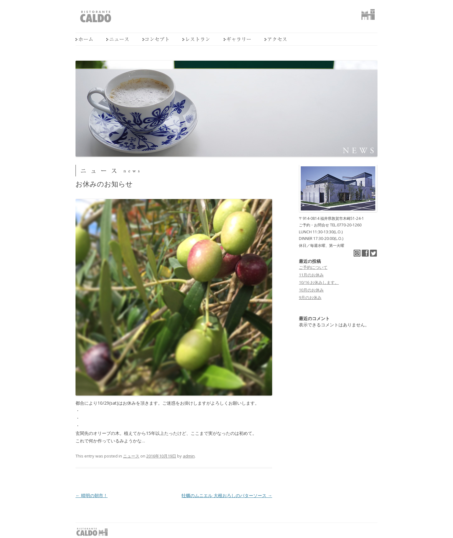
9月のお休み (310, 297)
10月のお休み (311, 290)
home (84, 39)
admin (189, 456)
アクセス (276, 39)
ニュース (117, 39)
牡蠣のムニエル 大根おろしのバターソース (227, 495)
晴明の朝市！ (92, 495)
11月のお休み (311, 275)
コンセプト (156, 39)
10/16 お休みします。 (319, 282)
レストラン (196, 39)
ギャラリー (237, 39)
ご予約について (313, 267)
